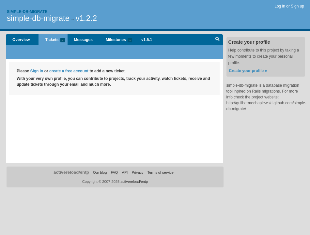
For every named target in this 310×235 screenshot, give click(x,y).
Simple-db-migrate (27, 11)
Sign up (297, 6)
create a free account (68, 71)
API (125, 172)
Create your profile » (248, 70)
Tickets (52, 40)
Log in (279, 6)
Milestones (115, 40)
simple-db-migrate (38, 18)
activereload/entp (71, 172)
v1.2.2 (86, 18)
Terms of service (160, 172)
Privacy (137, 172)
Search (217, 39)
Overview (21, 39)
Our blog (100, 172)
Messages (83, 39)
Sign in (36, 71)
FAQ (114, 172)
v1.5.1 (146, 39)
